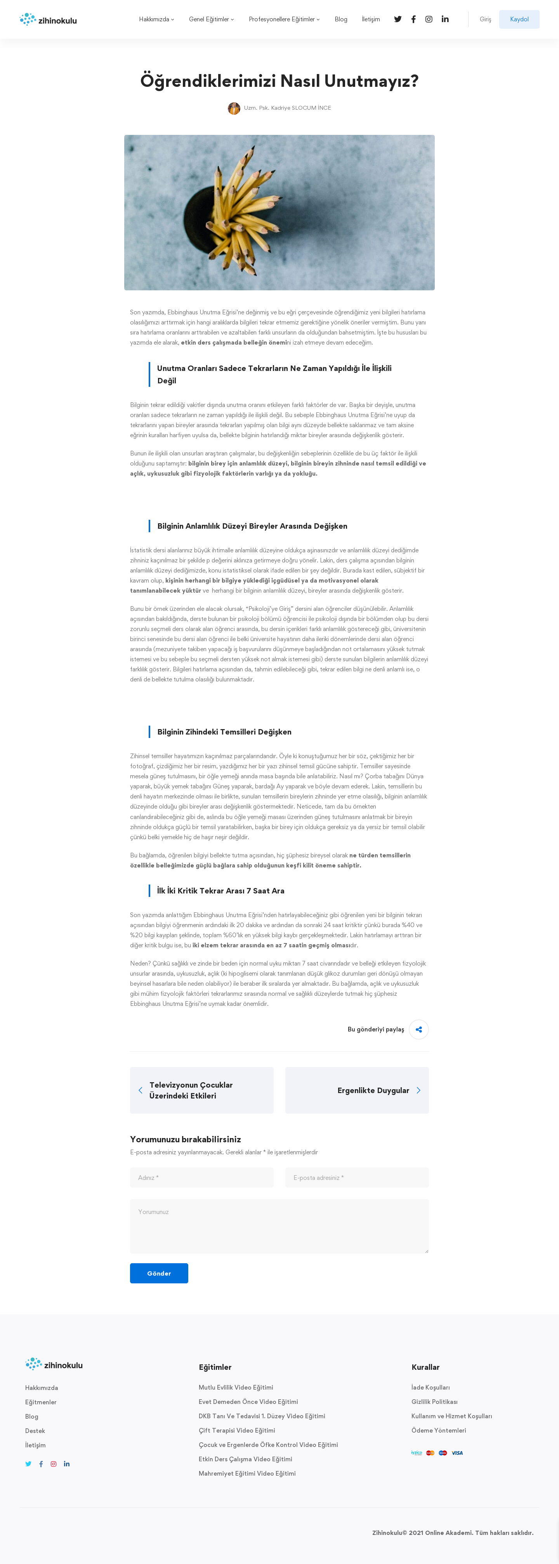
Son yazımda (147, 312)
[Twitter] (398, 18)
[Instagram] (429, 18)
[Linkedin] (445, 18)
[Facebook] (413, 18)
